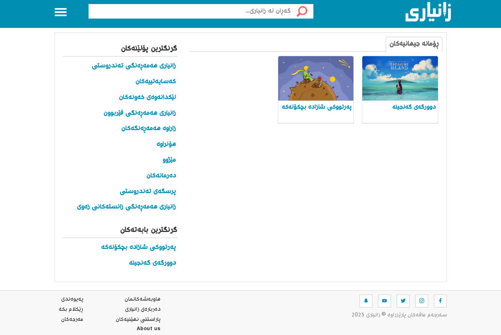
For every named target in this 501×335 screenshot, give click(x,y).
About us (149, 330)
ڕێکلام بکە (71, 310)
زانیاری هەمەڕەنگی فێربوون (140, 113)
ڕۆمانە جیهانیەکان (414, 44)
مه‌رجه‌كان (72, 320)
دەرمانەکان (161, 176)
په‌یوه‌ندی (72, 299)
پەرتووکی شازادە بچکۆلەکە (138, 247)
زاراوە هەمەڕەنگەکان (148, 128)
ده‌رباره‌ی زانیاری (143, 310)
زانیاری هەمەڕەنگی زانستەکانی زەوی (126, 207)
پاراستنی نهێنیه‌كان (138, 320)
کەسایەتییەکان (155, 81)
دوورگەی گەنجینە (152, 263)
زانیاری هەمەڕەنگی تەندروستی (134, 66)
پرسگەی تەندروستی (148, 191)
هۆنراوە (166, 144)
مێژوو (169, 160)
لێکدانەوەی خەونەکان (147, 97)
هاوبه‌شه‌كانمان (143, 299)
